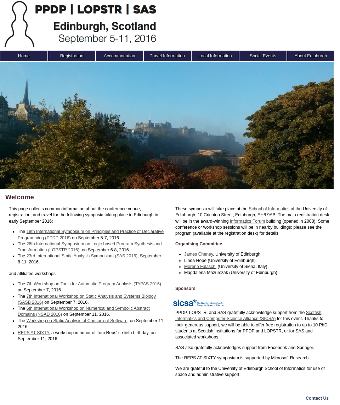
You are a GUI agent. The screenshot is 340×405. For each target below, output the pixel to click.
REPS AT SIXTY (33, 332)
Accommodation (119, 55)
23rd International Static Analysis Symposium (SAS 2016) (82, 255)
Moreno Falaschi (200, 266)
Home (24, 55)
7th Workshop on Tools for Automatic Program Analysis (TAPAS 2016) (94, 283)
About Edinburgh (311, 55)
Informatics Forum (247, 221)
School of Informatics (269, 208)
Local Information (215, 55)
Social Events (263, 55)
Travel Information (167, 55)
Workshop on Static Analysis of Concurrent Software (77, 320)
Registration (72, 55)
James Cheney (198, 254)
